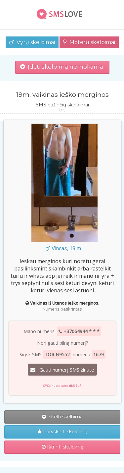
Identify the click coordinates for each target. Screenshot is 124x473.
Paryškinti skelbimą (62, 432)
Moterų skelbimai (89, 42)
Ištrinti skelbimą (62, 447)
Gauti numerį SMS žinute (62, 369)
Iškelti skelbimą (62, 417)
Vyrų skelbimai (32, 42)
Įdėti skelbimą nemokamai (62, 66)
